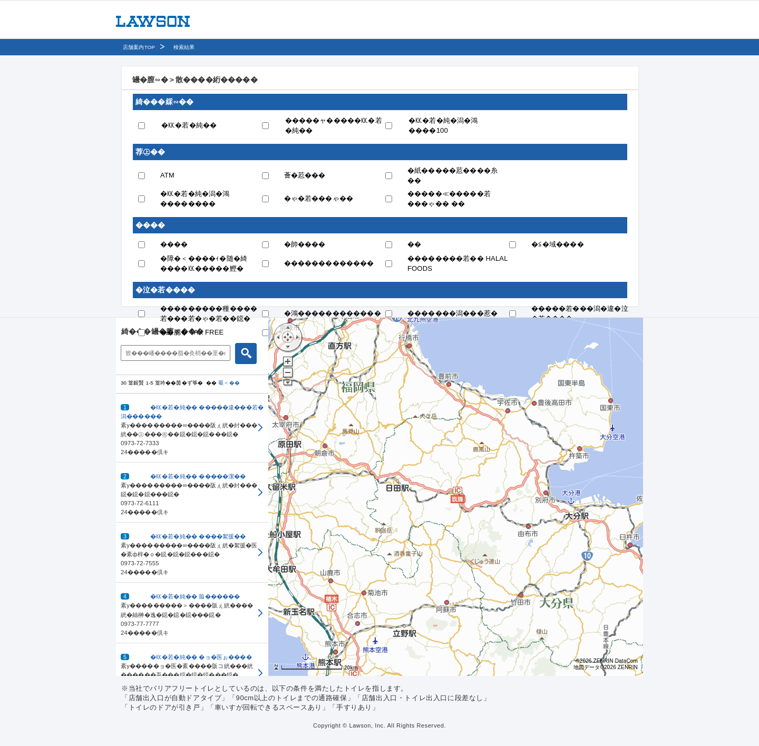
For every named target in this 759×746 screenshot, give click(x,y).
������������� (329, 263)
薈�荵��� (305, 175)
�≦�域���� (557, 244)
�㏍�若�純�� (189, 125)
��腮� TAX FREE (191, 332)
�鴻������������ (332, 313)
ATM (167, 175)
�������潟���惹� (452, 313)
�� (414, 244)
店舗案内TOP (139, 47)
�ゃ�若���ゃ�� (319, 198)
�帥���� (305, 244)
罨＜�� (229, 383)
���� (174, 244)
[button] (192, 428)
